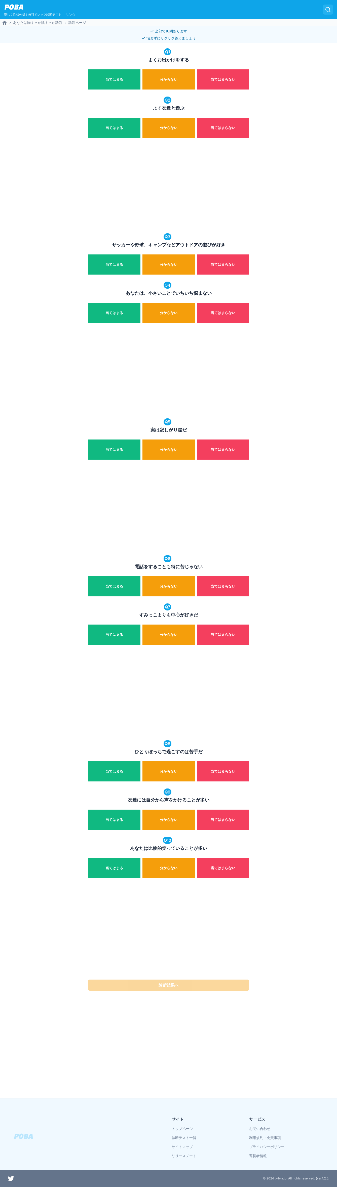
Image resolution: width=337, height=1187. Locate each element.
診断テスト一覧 (184, 1137)
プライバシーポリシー (266, 1147)
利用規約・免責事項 (265, 1137)
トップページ (182, 1128)
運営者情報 (258, 1156)
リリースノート (184, 1156)
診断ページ (77, 22)
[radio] (114, 79)
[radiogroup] (168, 78)
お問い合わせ (259, 1128)
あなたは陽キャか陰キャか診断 (37, 22)
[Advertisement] (168, 186)
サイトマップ (182, 1147)
